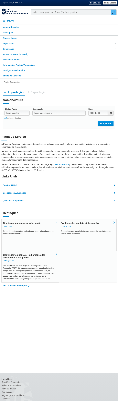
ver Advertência (62, 164)
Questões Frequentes (11, 382)
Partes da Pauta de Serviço (16, 54)
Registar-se (95, 3)
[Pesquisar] (113, 12)
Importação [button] (59, 43)
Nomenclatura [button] (59, 38)
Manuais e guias (8, 389)
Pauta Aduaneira (11, 27)
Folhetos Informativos (11, 385)
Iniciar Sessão (110, 3)
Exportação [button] (59, 49)
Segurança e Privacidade (12, 395)
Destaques (8, 33)
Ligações (5, 399)
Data (90, 109)
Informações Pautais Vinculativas (19, 65)
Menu (8, 21)
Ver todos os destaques (15, 285)
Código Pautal (10, 109)
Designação (37, 109)
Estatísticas (6, 392)
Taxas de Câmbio (11, 60)
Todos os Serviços (12, 76)
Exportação (36, 92)
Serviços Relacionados (14, 70)
